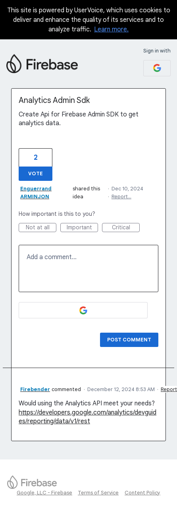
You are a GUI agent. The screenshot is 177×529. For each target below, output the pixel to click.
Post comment (129, 339)
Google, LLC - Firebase (44, 492)
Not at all (41, 228)
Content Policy (142, 492)
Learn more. (111, 29)
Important (82, 228)
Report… (121, 196)
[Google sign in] (157, 68)
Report (169, 389)
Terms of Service (98, 492)
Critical (126, 228)
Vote (35, 173)
